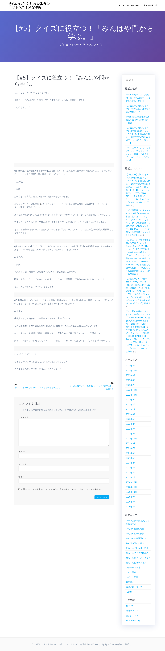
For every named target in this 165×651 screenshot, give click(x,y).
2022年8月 (131, 404)
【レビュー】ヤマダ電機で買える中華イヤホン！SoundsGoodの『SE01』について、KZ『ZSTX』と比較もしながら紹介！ (138, 246)
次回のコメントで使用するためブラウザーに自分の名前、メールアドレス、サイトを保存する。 (62, 489)
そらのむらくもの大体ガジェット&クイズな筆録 (29, 5)
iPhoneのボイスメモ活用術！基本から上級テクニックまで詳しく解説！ (138, 97)
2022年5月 (131, 419)
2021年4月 (131, 462)
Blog (121, 5)
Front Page (133, 5)
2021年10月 (131, 438)
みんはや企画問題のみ (136, 538)
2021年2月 (131, 472)
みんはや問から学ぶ (135, 543)
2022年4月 (131, 423)
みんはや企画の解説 (135, 533)
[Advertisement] (64, 138)
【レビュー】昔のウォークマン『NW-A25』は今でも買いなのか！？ (138, 108)
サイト (21, 477)
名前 (21, 452)
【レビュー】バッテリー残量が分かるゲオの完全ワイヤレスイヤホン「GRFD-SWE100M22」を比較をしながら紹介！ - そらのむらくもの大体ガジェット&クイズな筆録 (138, 264)
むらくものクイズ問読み (137, 553)
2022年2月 (131, 433)
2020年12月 (131, 482)
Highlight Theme (109, 644)
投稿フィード (132, 610)
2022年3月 (131, 428)
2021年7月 (131, 448)
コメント (23, 417)
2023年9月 (131, 375)
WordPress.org (133, 620)
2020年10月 (131, 492)
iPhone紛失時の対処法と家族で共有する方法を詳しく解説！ (138, 119)
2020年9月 (131, 496)
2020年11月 (131, 487)
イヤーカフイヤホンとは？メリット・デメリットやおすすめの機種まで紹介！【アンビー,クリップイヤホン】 (138, 154)
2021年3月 (131, 467)
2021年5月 (131, 458)
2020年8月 (131, 501)
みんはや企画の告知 (135, 528)
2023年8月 (131, 380)
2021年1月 (131, 477)
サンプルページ (150, 5)
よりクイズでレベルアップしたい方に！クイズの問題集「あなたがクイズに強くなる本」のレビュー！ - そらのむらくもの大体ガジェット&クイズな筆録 (138, 225)
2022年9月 (131, 399)
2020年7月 (131, 506)
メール (22, 464)
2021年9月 (131, 443)
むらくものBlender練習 (137, 548)
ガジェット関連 (133, 567)
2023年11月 (131, 370)
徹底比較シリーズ (134, 587)
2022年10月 (131, 394)
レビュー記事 (132, 577)
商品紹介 (130, 582)
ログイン (130, 606)
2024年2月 (131, 365)
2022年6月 (131, 414)
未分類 (129, 591)
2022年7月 (131, 409)
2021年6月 (131, 453)
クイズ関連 (131, 572)
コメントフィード (134, 615)
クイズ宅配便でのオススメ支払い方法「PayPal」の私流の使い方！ (138, 213)
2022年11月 (131, 389)
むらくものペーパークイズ (138, 557)
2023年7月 (131, 385)
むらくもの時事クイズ (136, 562)
